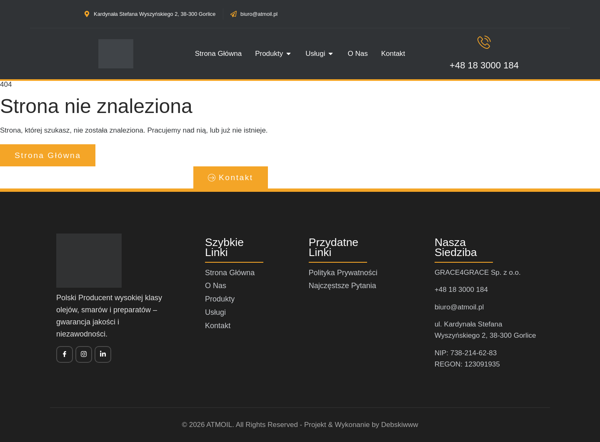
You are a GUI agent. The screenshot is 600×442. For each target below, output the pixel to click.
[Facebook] (64, 354)
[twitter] (83, 354)
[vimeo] (103, 354)
